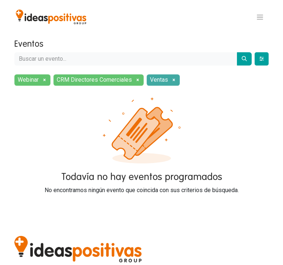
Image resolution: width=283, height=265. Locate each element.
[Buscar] (244, 59)
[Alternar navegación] (260, 17)
